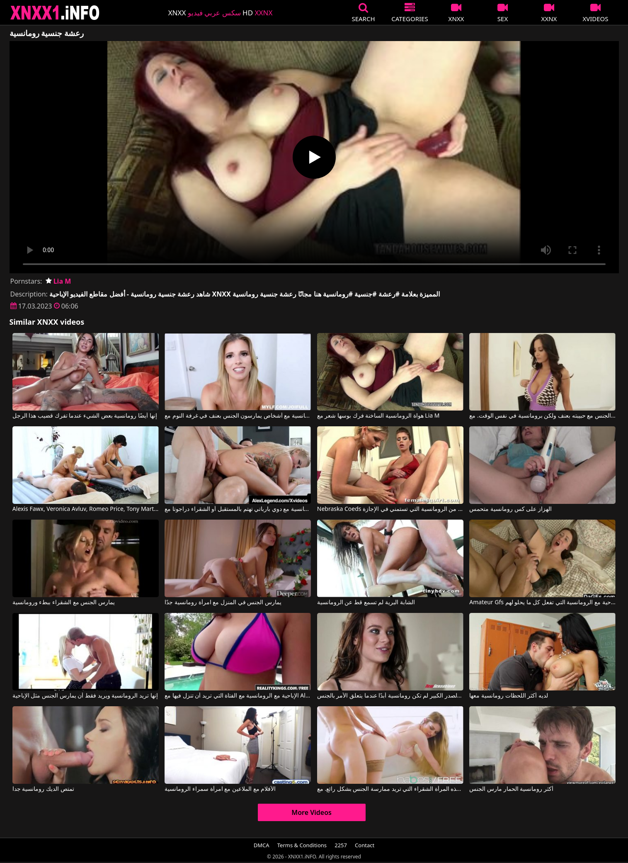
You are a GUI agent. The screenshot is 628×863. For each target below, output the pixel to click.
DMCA (261, 845)
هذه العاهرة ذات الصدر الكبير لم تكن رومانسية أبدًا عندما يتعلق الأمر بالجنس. (390, 696)
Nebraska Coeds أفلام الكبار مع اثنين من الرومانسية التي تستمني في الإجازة (390, 509)
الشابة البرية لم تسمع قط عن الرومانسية (366, 602)
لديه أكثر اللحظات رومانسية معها (508, 696)
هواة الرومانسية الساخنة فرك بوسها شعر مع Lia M (378, 416)
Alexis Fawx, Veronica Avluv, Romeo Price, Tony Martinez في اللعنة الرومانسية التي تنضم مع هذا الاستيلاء (85, 509)
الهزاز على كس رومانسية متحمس (510, 509)
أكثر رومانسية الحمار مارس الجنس (511, 789)
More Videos (311, 812)
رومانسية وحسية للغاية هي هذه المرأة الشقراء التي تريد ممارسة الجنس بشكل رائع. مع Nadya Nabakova (390, 789)
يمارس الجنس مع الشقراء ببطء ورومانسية (63, 602)
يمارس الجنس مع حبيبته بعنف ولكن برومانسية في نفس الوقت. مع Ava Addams (542, 416)
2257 (341, 845)
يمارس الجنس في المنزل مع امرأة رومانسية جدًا (223, 602)
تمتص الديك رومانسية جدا (43, 789)
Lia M (58, 281)
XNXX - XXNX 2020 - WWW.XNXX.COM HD (55, 12)
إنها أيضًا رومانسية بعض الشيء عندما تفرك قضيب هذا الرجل (84, 416)
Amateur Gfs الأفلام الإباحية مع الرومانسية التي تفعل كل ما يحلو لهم (542, 602)
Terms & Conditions (302, 845)
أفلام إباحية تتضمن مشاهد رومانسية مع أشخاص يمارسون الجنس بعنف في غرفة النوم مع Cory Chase (238, 416)
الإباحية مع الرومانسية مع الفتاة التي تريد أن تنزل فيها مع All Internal (238, 696)
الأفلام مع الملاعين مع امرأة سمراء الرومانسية (220, 789)
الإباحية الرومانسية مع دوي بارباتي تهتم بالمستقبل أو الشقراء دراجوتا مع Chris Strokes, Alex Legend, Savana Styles (238, 509)
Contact (364, 845)
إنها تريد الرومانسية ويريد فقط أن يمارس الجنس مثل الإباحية (85, 696)
